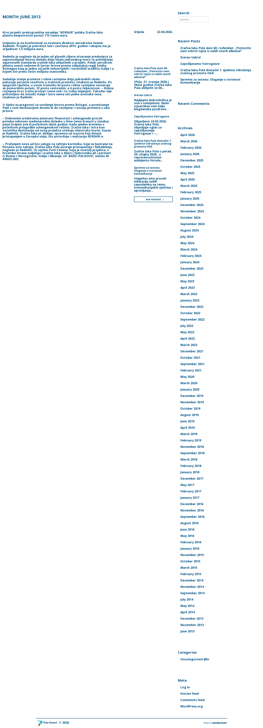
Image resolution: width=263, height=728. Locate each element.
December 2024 (191, 205)
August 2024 (189, 230)
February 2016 (190, 542)
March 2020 (188, 383)
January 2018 (189, 472)
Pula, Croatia (149, 45)
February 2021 (190, 370)
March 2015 (188, 568)
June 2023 (187, 275)
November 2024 (192, 211)
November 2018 (192, 447)
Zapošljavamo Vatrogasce (151, 116)
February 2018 (190, 466)
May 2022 (187, 332)
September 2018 (192, 453)
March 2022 (188, 345)
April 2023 (187, 288)
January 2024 (189, 262)
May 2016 (187, 536)
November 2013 (192, 625)
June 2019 (187, 421)
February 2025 (190, 192)
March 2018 (188, 459)
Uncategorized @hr (194, 659)
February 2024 (190, 256)
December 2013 (191, 618)
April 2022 (187, 338)
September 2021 (192, 364)
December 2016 (191, 504)
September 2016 (192, 517)
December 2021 (191, 351)
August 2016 (189, 523)
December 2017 (191, 478)
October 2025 (190, 167)
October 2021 (190, 358)
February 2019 (190, 440)
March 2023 (188, 294)
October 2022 (190, 313)
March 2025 (188, 186)
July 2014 (186, 599)
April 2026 (187, 135)
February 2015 (190, 574)
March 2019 (188, 434)
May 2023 (187, 281)
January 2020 (189, 389)
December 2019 (191, 396)
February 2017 (190, 491)
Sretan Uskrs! (143, 95)
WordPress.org (191, 706)
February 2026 (190, 148)
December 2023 (191, 268)
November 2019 (192, 402)
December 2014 (191, 580)
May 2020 (187, 377)
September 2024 (192, 224)
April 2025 (187, 179)
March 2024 (188, 249)
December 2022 (191, 307)
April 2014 (187, 612)
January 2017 (189, 498)
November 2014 (192, 587)
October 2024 (190, 218)
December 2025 (191, 160)
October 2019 (190, 408)
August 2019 (189, 415)
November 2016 (192, 510)
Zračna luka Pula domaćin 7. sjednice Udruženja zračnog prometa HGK (152, 143)
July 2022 (186, 326)
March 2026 (188, 141)
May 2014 (187, 606)
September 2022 (192, 319)
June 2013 (187, 631)
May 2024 (187, 243)
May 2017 (187, 485)
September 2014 (192, 593)
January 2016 (189, 548)
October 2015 (190, 561)
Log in (185, 687)
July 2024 (186, 237)
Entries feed (189, 693)
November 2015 (192, 555)
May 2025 (187, 173)
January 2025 (189, 198)
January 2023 (189, 300)
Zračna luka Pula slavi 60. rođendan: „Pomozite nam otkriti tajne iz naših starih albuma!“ (152, 72)
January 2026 (189, 154)
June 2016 (187, 529)
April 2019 (187, 428)
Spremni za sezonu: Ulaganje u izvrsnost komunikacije (148, 170)
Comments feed (192, 700)
